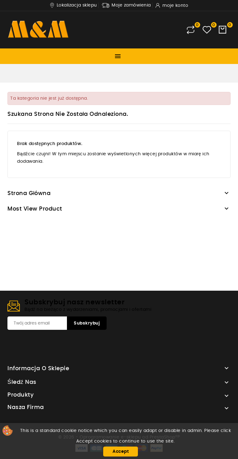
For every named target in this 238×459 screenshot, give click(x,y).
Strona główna (29, 193)
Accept (120, 451)
